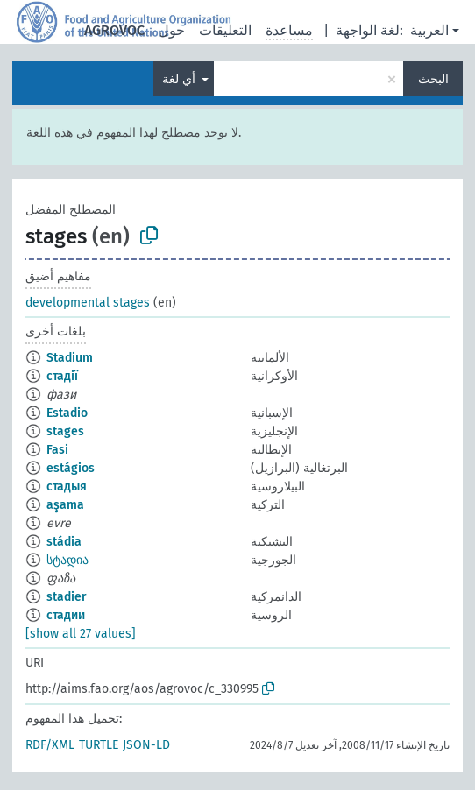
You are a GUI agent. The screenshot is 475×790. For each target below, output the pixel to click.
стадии (65, 615)
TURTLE (98, 744)
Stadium (69, 357)
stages (65, 431)
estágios (70, 468)
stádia (64, 541)
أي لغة (180, 79)
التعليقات (225, 30)
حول (172, 30)
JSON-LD (146, 744)
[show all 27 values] (80, 633)
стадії (62, 376)
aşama (65, 504)
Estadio (67, 413)
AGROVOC (114, 30)
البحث (433, 79)
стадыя (66, 486)
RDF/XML (49, 744)
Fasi (57, 449)
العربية (429, 30)
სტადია (67, 560)
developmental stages (87, 302)
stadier (66, 596)
